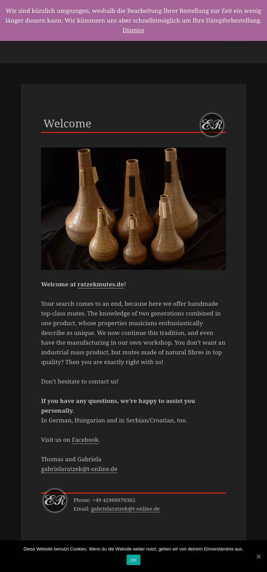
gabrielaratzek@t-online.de (79, 469)
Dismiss (133, 30)
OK (133, 560)
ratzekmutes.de (101, 284)
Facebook (85, 440)
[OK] (258, 556)
